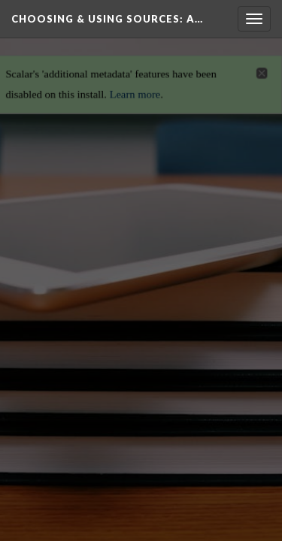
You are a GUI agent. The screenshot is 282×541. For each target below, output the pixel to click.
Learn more (135, 89)
